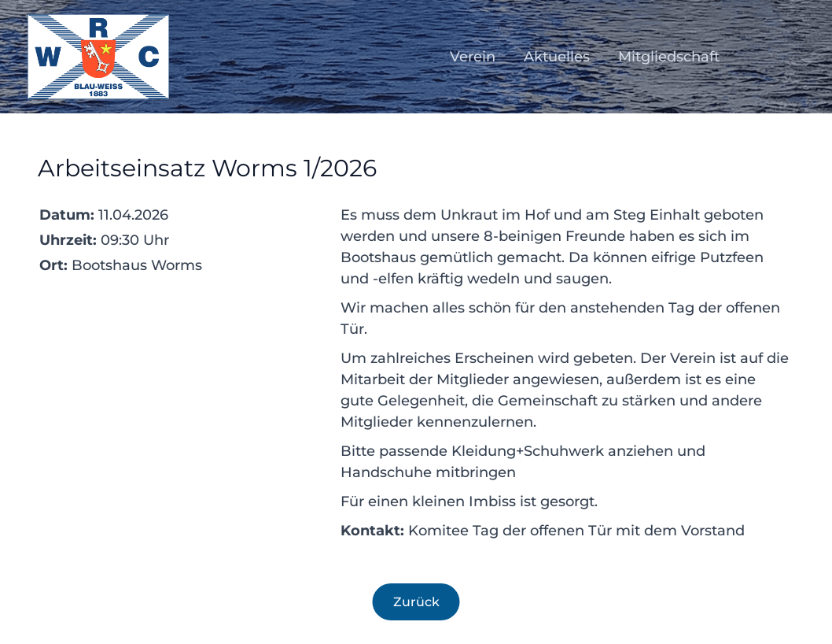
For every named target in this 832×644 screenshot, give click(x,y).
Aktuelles (557, 56)
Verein (472, 56)
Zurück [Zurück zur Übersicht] (416, 601)
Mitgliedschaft (669, 56)
